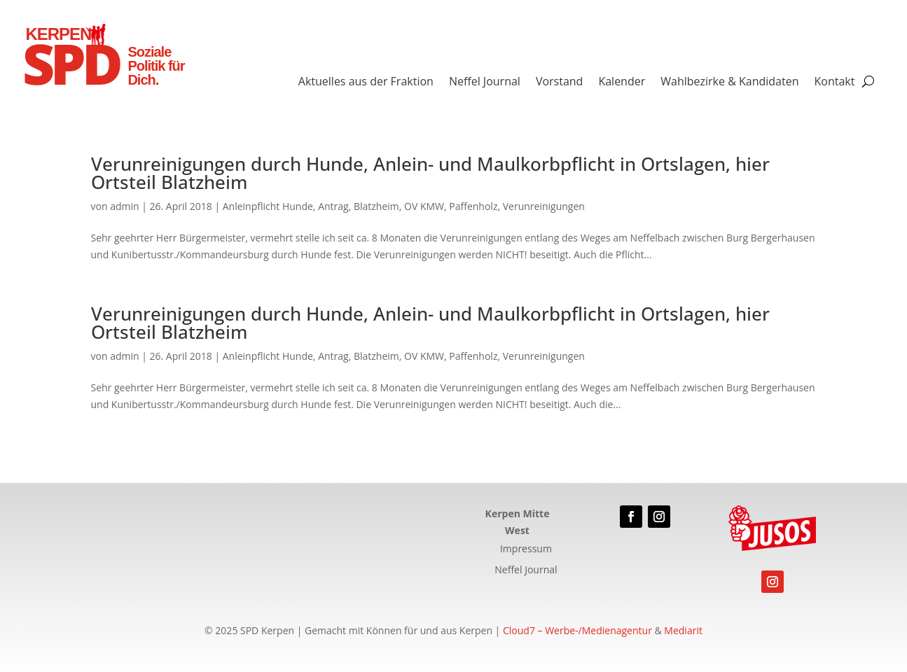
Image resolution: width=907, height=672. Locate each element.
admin (124, 206)
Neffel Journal (484, 82)
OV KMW (424, 206)
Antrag (333, 206)
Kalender (621, 82)
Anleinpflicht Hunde (268, 206)
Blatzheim (376, 206)
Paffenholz (473, 206)
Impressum (526, 549)
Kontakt (834, 82)
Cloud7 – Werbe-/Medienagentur (577, 630)
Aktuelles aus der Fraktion (366, 82)
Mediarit (683, 630)
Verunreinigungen (544, 206)
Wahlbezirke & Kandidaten (729, 82)
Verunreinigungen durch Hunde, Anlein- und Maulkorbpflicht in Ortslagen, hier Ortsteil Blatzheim (430, 173)
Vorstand (559, 82)
